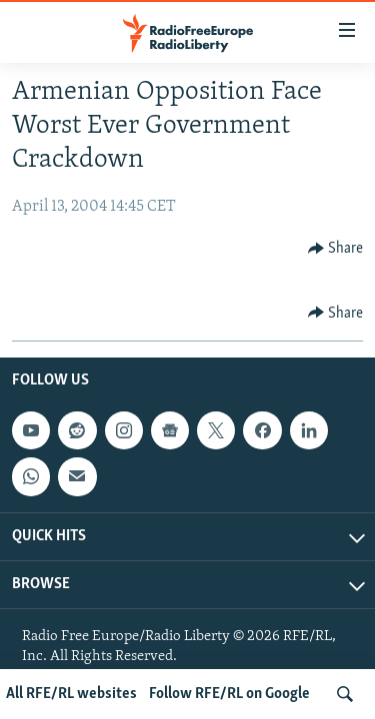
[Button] (336, 249)
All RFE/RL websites (71, 694)
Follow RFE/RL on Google (229, 694)
